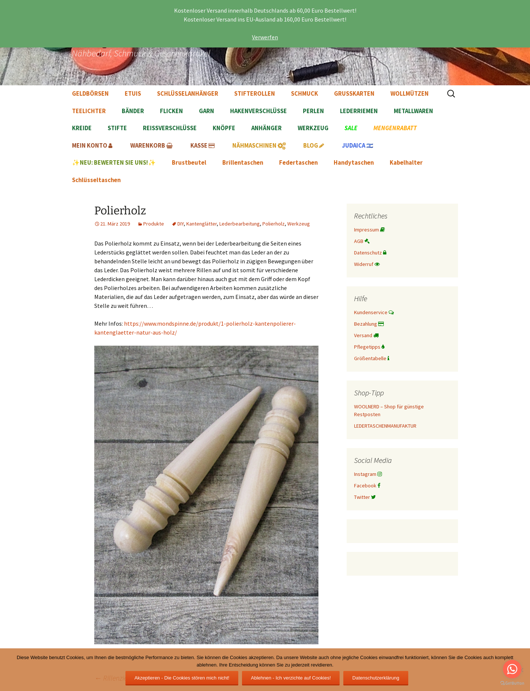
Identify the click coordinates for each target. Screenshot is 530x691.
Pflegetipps (369, 346)
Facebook (367, 485)
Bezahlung (369, 323)
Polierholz (273, 223)
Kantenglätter (201, 223)
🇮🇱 (357, 145)
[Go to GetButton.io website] (512, 683)
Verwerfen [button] (265, 37)
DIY (180, 223)
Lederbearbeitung (239, 223)
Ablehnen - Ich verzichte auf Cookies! (291, 678)
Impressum (369, 229)
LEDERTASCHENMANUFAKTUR (385, 425)
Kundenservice (374, 312)
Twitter (365, 497)
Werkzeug (298, 223)
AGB (362, 241)
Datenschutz (370, 252)
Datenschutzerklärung (375, 678)
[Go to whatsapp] (512, 669)
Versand (366, 335)
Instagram (368, 474)
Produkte (153, 223)
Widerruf (367, 264)
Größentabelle (371, 358)
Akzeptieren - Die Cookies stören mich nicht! (181, 678)
